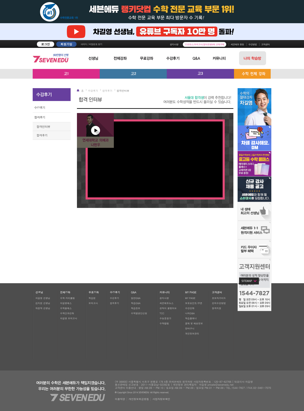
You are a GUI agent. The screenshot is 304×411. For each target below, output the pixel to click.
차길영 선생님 (42, 298)
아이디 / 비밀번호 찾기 (91, 44)
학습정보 (135, 308)
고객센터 (265, 44)
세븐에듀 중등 (237, 44)
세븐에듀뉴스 (167, 303)
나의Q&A (190, 313)
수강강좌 (189, 308)
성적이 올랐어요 (168, 308)
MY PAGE (190, 298)
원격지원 (216, 308)
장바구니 (189, 328)
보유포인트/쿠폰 (193, 303)
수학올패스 (66, 308)
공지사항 (174, 44)
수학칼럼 (164, 323)
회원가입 (66, 44)
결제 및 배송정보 (194, 323)
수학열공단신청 (139, 313)
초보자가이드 (219, 298)
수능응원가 (165, 318)
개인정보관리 (192, 333)
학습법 (92, 298)
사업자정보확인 (161, 399)
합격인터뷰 (43, 126)
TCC (162, 313)
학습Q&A (135, 303)
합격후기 (39, 117)
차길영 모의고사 (68, 318)
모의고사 (93, 303)
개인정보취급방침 (139, 399)
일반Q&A (135, 298)
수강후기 (39, 107)
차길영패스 (66, 303)
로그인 (45, 44)
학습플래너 (191, 318)
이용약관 (120, 399)
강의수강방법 (219, 303)
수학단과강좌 (67, 313)
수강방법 (252, 44)
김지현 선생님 (42, 303)
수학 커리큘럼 (67, 298)
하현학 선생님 (42, 308)
